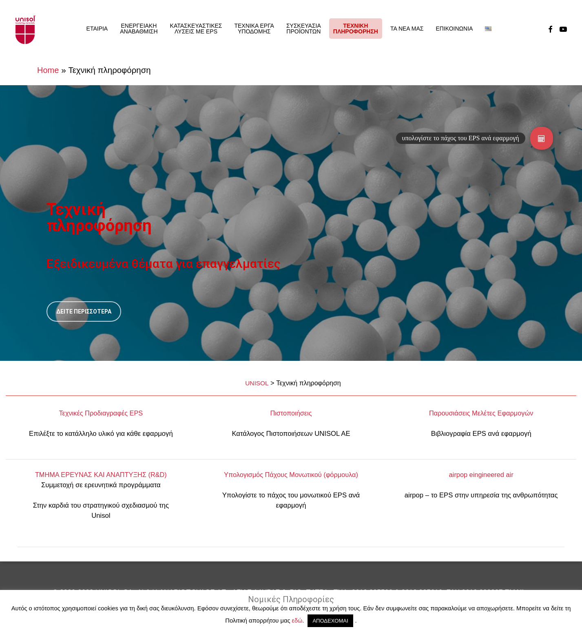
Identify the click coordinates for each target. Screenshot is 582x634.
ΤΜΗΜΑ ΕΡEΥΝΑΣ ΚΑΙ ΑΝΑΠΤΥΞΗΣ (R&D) (101, 474)
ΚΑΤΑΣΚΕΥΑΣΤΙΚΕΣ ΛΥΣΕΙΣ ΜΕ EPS (196, 28)
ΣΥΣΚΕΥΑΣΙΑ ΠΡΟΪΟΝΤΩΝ (303, 28)
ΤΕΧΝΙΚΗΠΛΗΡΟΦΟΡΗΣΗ (355, 28)
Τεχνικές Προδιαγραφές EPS (101, 413)
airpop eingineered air (481, 474)
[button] (541, 138)
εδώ (297, 620)
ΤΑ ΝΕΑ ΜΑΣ (407, 28)
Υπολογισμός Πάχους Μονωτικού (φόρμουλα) (291, 474)
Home (48, 70)
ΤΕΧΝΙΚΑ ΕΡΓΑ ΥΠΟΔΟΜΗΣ (254, 28)
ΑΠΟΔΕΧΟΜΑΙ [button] (330, 621)
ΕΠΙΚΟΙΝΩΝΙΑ (454, 28)
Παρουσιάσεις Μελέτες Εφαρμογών (481, 413)
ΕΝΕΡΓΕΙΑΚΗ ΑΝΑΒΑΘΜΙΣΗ (138, 28)
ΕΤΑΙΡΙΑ (97, 28)
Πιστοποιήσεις (291, 413)
